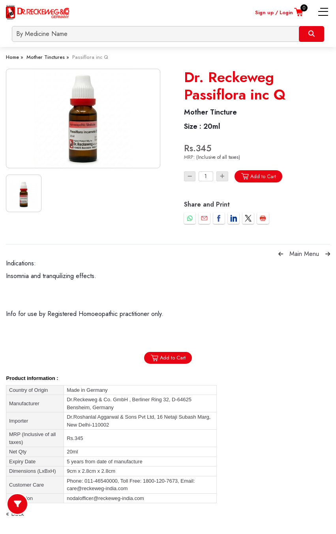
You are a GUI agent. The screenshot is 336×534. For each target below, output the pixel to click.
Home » (14, 57)
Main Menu (304, 253)
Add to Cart (258, 176)
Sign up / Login (274, 12)
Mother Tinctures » (47, 57)
